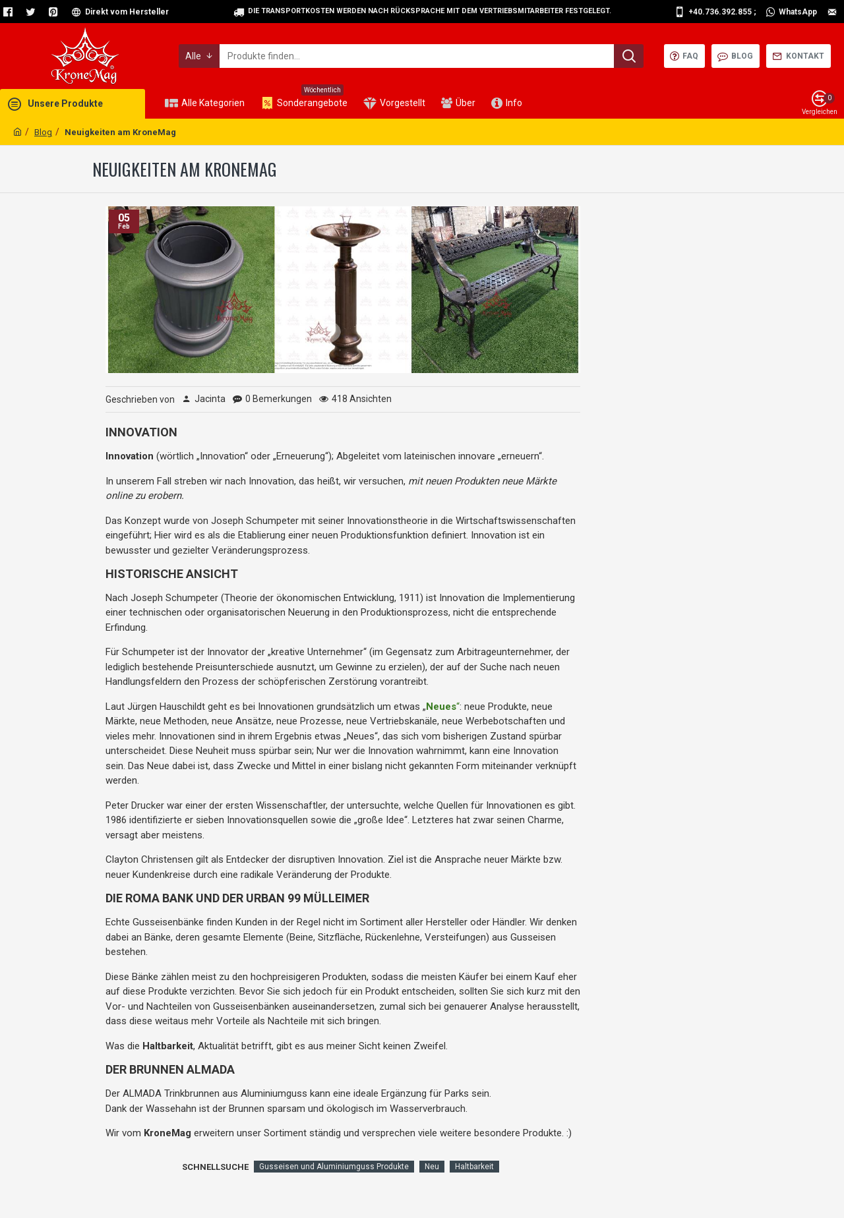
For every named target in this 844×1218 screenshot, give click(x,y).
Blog (43, 132)
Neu (432, 1166)
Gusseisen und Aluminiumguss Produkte (334, 1166)
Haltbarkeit (474, 1166)
